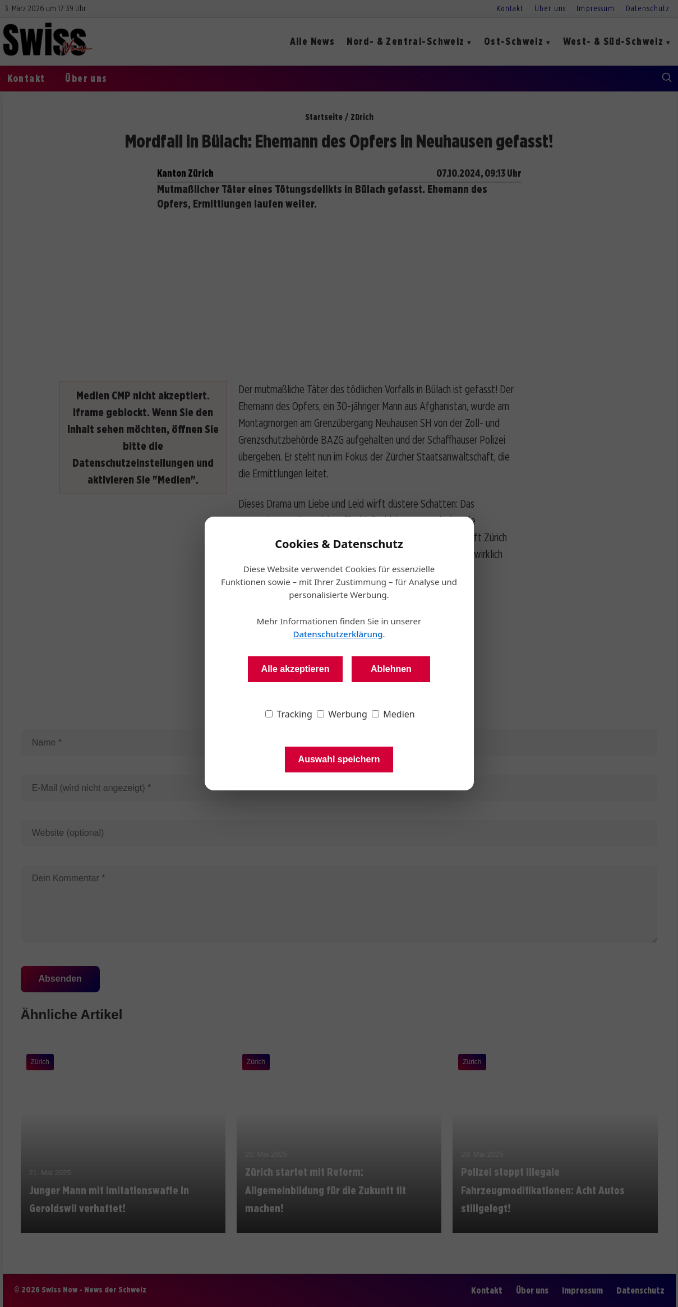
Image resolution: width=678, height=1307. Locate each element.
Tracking (288, 714)
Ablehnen (391, 669)
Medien (393, 714)
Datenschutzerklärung (337, 633)
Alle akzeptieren (295, 669)
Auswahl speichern (339, 759)
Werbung (342, 714)
